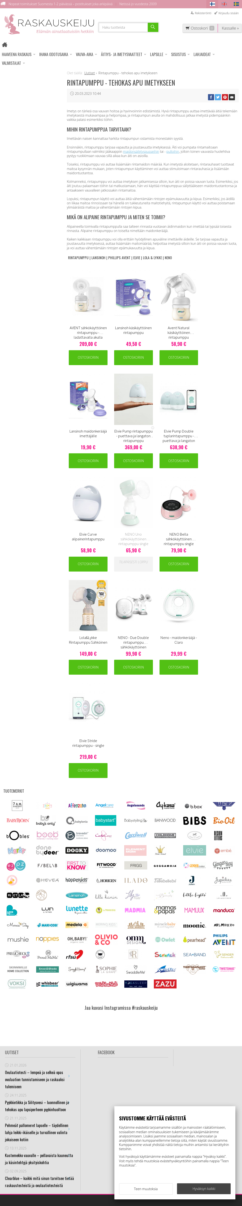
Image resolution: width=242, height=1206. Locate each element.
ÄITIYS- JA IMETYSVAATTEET (121, 54)
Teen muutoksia (146, 1189)
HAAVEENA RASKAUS (16, 54)
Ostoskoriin (87, 355)
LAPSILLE (156, 54)
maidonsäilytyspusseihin (141, 151)
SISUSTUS (178, 54)
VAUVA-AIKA (84, 54)
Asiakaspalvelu (79, 1108)
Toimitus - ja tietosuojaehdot (79, 1118)
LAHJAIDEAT (202, 54)
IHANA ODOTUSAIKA (53, 54)
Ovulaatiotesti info (78, 1136)
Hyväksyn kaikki (204, 1188)
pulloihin (172, 151)
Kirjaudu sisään (228, 13)
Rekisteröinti (203, 13)
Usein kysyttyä (78, 1126)
